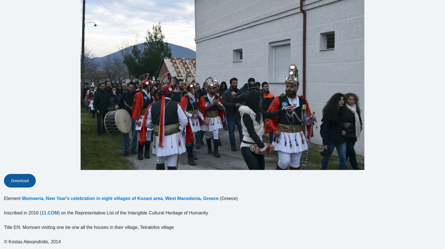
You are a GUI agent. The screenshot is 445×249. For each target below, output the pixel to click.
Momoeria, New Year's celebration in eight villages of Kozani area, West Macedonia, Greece (120, 198)
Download (20, 180)
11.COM (49, 212)
